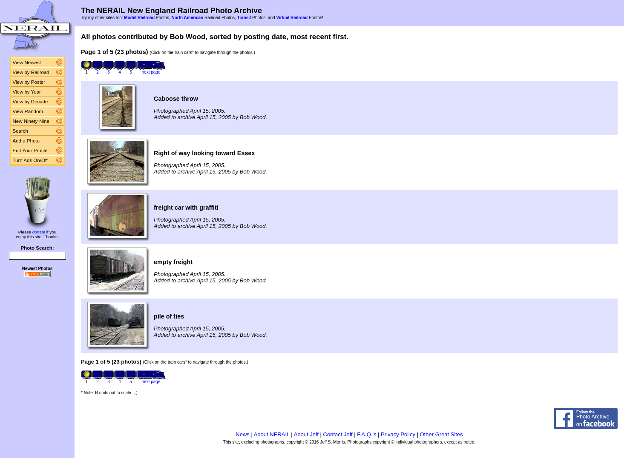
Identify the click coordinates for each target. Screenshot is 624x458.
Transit (244, 17)
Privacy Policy (398, 434)
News (243, 434)
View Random (28, 111)
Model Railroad (139, 17)
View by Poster (29, 82)
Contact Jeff (338, 434)
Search (21, 131)
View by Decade (30, 101)
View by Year (27, 91)
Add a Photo (26, 140)
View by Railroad (31, 72)
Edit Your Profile (30, 150)
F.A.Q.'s (366, 434)
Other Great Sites (441, 434)
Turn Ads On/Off (30, 160)
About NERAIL (272, 434)
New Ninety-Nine (31, 121)
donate (38, 232)
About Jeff (306, 434)
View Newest (27, 62)
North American (187, 17)
